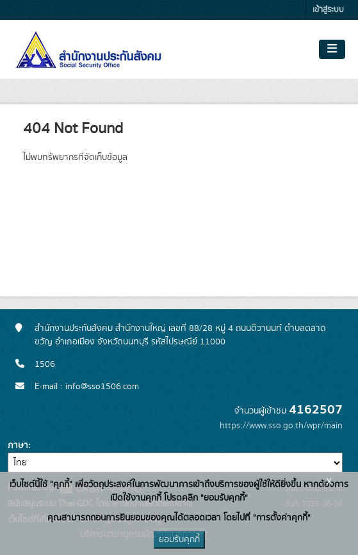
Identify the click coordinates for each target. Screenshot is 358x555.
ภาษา (18, 445)
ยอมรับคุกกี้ (179, 539)
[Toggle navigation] (332, 49)
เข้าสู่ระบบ (328, 10)
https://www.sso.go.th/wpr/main (281, 425)
